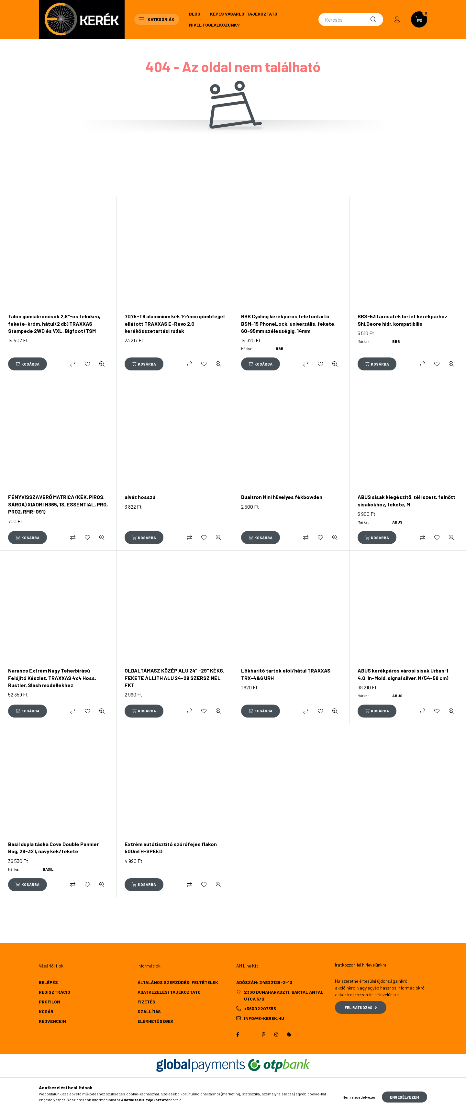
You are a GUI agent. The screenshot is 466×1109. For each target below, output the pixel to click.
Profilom (49, 1001)
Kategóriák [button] (156, 19)
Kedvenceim (52, 1021)
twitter (250, 1034)
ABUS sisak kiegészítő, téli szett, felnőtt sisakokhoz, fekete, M (406, 500)
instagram (276, 1034)
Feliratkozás (361, 1007)
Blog (194, 14)
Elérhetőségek (155, 1021)
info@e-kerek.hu (264, 1018)
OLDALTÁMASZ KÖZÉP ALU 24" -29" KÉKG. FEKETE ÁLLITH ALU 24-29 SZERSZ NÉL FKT (174, 677)
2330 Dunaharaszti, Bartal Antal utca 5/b (283, 995)
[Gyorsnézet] (101, 363)
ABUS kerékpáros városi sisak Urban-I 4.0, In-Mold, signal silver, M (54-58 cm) (403, 674)
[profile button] (397, 19)
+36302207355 (260, 1008)
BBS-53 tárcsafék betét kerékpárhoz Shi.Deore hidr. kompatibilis (402, 319)
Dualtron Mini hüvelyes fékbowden (281, 497)
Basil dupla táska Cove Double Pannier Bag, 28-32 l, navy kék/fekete (53, 847)
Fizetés (146, 1001)
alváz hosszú (140, 497)
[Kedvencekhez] (87, 363)
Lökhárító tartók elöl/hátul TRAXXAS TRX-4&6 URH (285, 674)
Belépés (48, 982)
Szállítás (149, 1011)
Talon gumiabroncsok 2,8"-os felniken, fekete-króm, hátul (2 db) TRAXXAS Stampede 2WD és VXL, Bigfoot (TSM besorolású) (54, 327)
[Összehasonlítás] (72, 363)
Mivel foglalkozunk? (214, 25)
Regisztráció (54, 992)
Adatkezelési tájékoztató (169, 992)
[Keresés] (350, 19)
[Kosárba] (27, 363)
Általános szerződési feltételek (178, 982)
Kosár (46, 1011)
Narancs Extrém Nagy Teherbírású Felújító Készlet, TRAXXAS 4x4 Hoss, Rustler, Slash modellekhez (52, 677)
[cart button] (419, 19)
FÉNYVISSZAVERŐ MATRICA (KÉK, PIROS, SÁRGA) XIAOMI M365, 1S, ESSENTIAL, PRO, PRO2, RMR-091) (58, 504)
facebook (237, 1034)
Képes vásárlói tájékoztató (243, 14)
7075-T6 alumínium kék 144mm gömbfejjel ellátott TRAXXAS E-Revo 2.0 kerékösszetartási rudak (175, 323)
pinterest (263, 1034)
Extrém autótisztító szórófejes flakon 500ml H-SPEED (171, 847)
